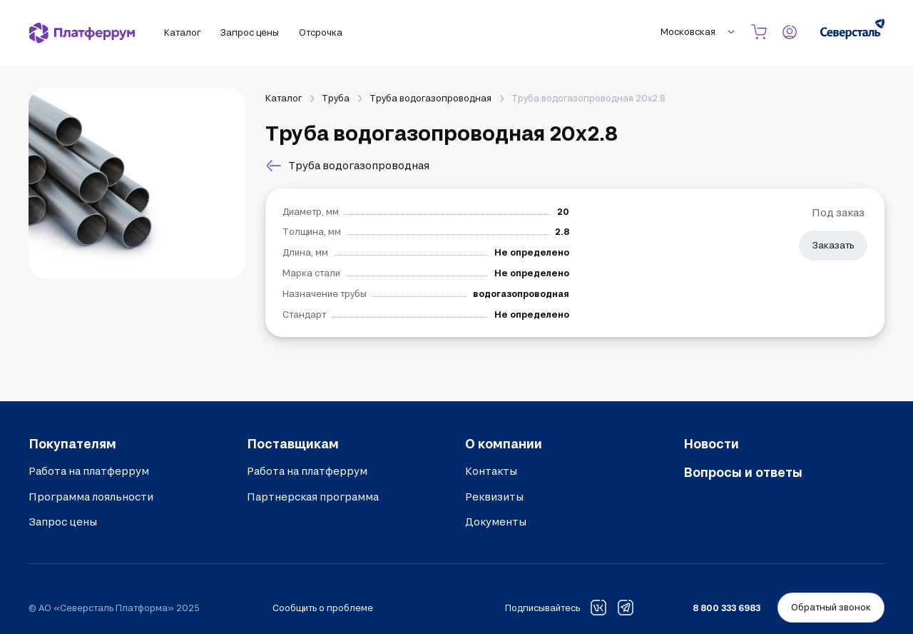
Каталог (283, 98)
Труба (336, 98)
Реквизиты (494, 496)
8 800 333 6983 (726, 608)
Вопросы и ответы (742, 472)
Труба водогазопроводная (430, 98)
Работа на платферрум (89, 471)
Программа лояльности (91, 496)
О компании (503, 443)
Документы (495, 521)
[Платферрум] (82, 33)
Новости (711, 443)
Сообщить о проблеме (322, 608)
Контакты (491, 471)
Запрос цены (63, 521)
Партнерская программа (313, 496)
